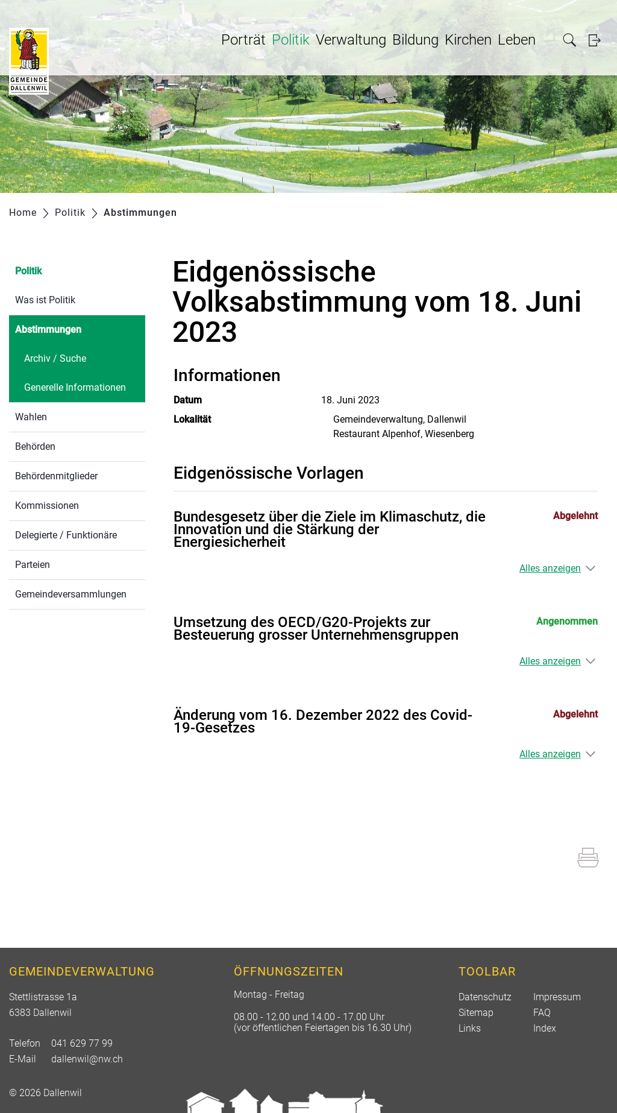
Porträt (243, 39)
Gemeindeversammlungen (71, 594)
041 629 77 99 (82, 1043)
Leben (517, 39)
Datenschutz (485, 997)
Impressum (557, 997)
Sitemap (476, 1012)
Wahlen (31, 417)
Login (598, 40)
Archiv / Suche (55, 358)
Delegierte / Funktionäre (66, 535)
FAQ (542, 1012)
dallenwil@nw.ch (87, 1059)
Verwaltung (351, 39)
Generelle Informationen (75, 387)
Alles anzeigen (550, 568)
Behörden (35, 446)
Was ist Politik (45, 300)
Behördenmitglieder (56, 476)
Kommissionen (47, 505)
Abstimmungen (77, 328)
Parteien (32, 564)
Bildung (415, 39)
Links (470, 1028)
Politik (291, 39)
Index (544, 1028)
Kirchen (468, 39)
